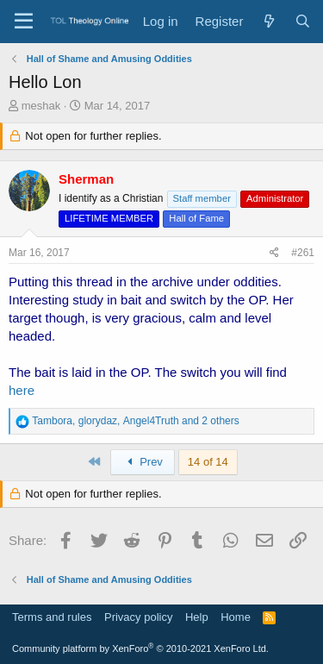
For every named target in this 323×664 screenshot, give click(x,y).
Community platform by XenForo (140, 648)
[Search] (303, 21)
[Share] (274, 253)
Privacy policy (138, 617)
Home (236, 617)
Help (196, 617)
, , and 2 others (135, 421)
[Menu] (23, 21)
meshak (41, 105)
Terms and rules (51, 617)
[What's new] (268, 21)
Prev (142, 461)
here (21, 390)
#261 (302, 253)
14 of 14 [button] (208, 461)
